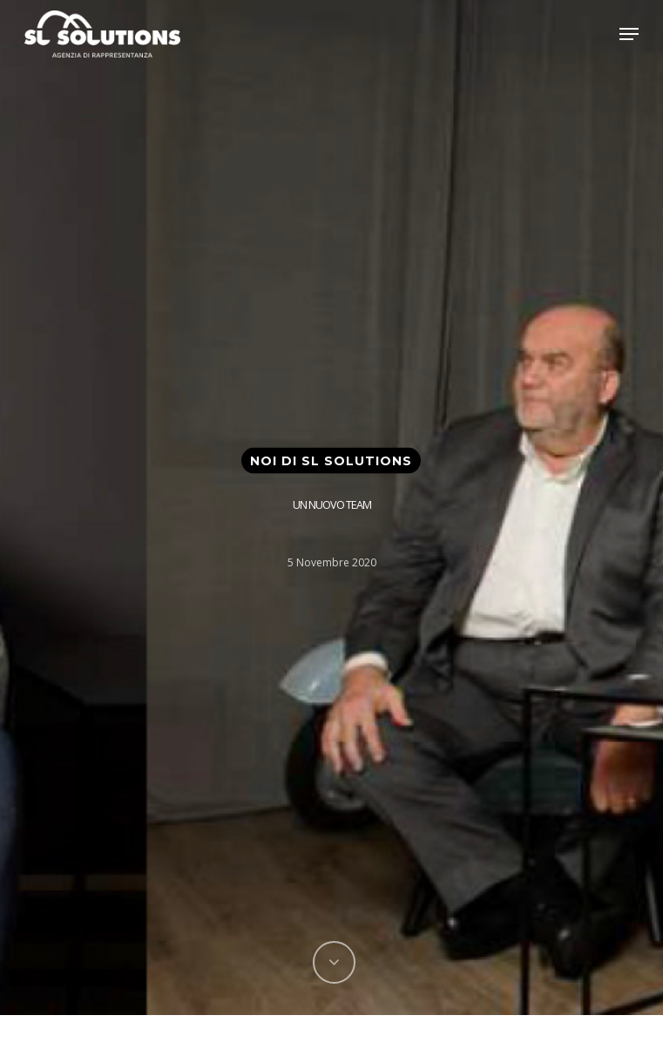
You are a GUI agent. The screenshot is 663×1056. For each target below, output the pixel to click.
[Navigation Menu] (629, 34)
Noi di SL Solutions (331, 460)
